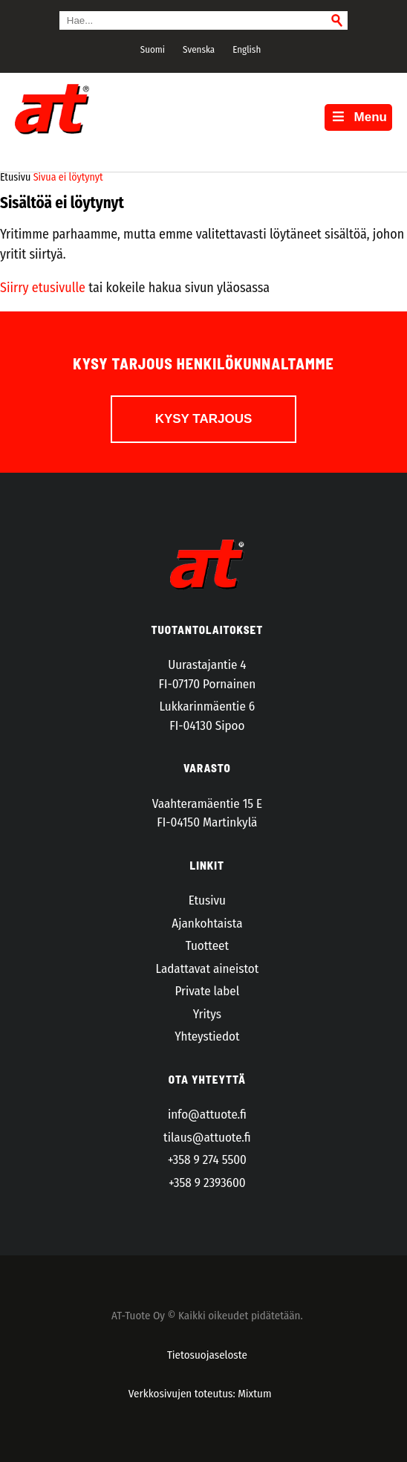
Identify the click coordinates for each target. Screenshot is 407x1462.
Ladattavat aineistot (206, 969)
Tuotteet (207, 946)
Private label (207, 991)
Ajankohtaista (207, 923)
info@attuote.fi (207, 1114)
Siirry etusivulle (42, 287)
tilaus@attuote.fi (207, 1137)
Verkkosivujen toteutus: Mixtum (200, 1393)
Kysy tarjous (204, 419)
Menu (358, 117)
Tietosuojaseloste (207, 1355)
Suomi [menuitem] (152, 49)
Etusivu (207, 900)
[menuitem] (150, 49)
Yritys (207, 1014)
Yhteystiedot (207, 1036)
